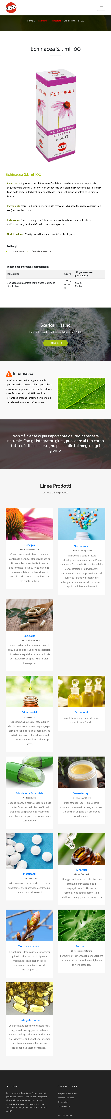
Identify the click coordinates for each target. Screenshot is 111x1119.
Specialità (29, 636)
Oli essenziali (29, 712)
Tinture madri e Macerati (48, 20)
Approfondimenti (65, 1115)
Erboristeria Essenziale (29, 793)
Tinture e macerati (29, 946)
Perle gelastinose (29, 1020)
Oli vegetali (81, 712)
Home (30, 20)
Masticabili (29, 874)
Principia (29, 545)
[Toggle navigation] (101, 8)
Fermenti (81, 946)
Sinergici (81, 870)
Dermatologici (81, 793)
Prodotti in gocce (66, 1097)
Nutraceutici (81, 546)
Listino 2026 (55, 343)
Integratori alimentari (67, 1093)
